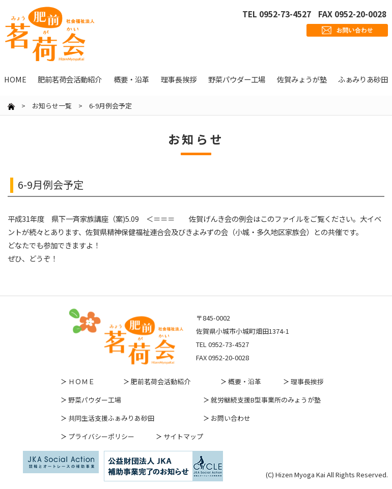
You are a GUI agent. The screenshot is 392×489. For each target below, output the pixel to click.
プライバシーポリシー (101, 436)
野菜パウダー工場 (94, 400)
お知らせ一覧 (52, 105)
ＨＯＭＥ (81, 381)
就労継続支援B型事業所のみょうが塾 (266, 400)
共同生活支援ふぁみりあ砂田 (111, 418)
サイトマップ (183, 436)
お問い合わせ (230, 418)
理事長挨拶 (307, 381)
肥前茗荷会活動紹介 (160, 381)
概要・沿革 (244, 381)
